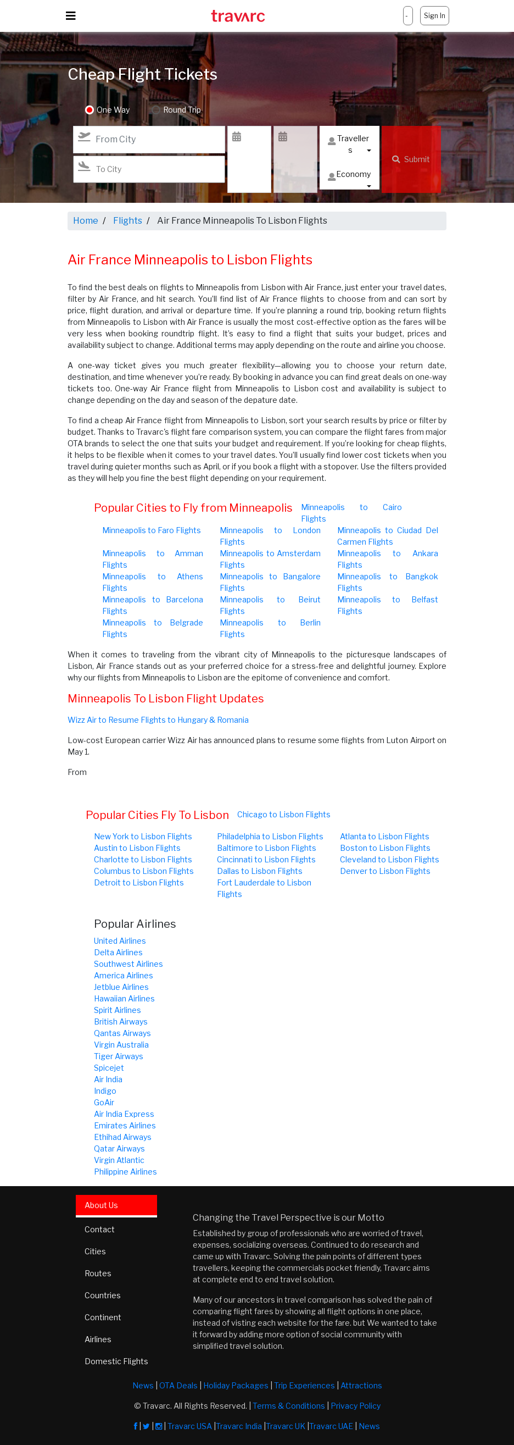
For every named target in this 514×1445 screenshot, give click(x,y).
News (143, 1385)
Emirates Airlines (125, 1125)
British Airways (121, 1021)
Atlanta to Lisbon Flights (384, 836)
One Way (113, 110)
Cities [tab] (95, 1251)
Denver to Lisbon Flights (385, 871)
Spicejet (109, 1067)
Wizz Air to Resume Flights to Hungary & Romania (158, 719)
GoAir (104, 1102)
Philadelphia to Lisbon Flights (270, 836)
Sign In (434, 16)
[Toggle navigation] (70, 16)
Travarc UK (285, 1426)
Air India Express (124, 1114)
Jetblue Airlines (121, 987)
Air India (108, 1079)
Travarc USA (189, 1426)
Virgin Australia (121, 1044)
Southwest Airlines (128, 963)
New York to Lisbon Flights (143, 836)
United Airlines (120, 940)
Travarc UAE (331, 1426)
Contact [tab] (100, 1229)
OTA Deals (178, 1385)
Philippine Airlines (125, 1171)
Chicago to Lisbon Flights (284, 814)
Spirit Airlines (117, 1010)
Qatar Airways (119, 1148)
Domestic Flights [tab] (116, 1361)
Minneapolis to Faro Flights (151, 530)
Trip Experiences (304, 1385)
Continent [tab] (103, 1317)
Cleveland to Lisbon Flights (389, 859)
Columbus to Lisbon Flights (144, 871)
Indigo (105, 1090)
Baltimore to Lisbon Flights (266, 847)
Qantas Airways (122, 1033)
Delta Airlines (118, 952)
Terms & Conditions (289, 1405)
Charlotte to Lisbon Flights (143, 859)
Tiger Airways (118, 1056)
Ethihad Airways (123, 1137)
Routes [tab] (98, 1273)
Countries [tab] (103, 1295)
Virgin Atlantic (119, 1160)
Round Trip (182, 110)
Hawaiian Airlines (124, 998)
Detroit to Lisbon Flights (139, 882)
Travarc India (239, 1426)
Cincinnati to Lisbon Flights (266, 859)
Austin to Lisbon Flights (137, 847)
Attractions (361, 1385)
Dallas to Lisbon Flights (260, 871)
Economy (349, 176)
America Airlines (123, 975)
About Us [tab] (101, 1205)
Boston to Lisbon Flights (385, 847)
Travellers (348, 144)
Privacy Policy (356, 1405)
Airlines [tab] (98, 1339)
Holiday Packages (236, 1385)
